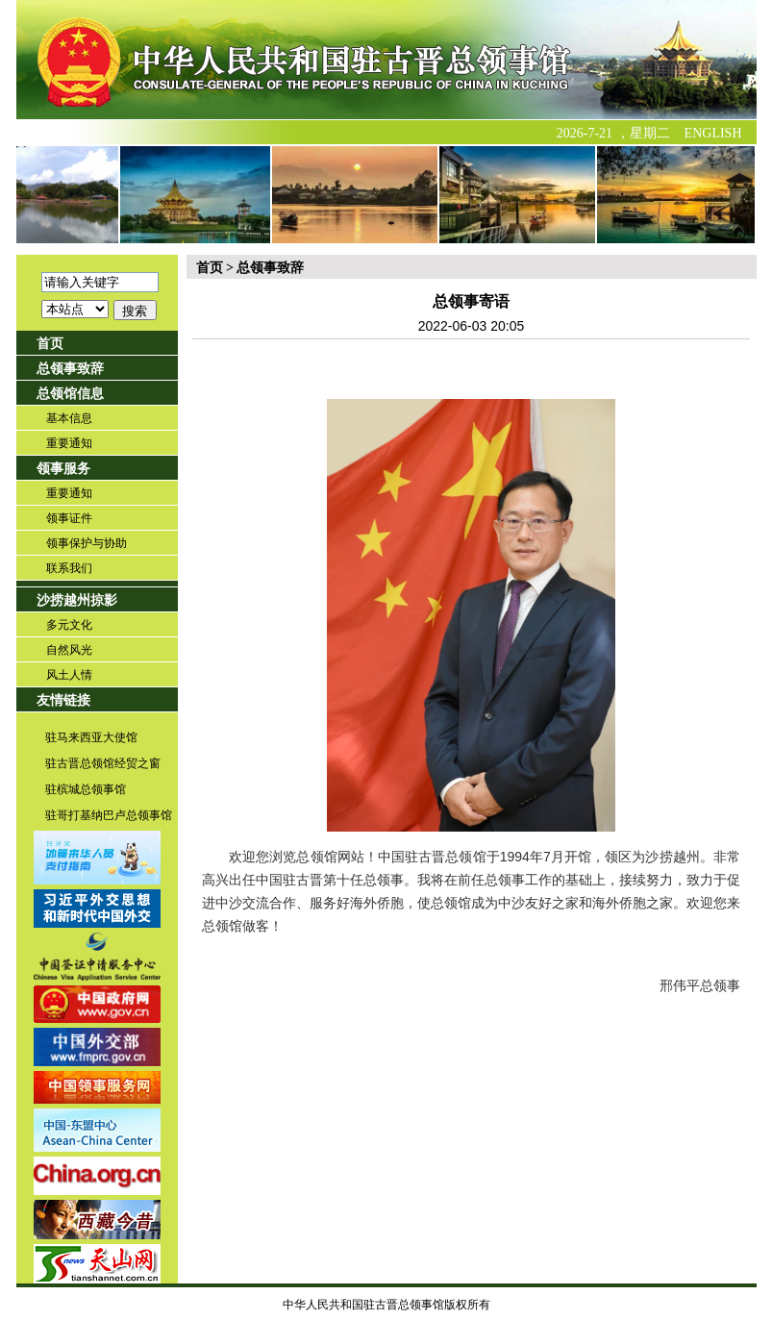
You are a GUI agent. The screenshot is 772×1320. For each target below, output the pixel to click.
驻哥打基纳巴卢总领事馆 (108, 815)
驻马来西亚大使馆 (91, 737)
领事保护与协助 (86, 543)
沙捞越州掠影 (77, 600)
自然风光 (69, 650)
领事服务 (63, 468)
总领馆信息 (70, 393)
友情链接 (63, 700)
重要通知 (69, 443)
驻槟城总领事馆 (85, 789)
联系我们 (69, 568)
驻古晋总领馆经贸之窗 (103, 763)
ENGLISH (713, 133)
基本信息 (69, 418)
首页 (50, 343)
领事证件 (69, 518)
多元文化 (69, 625)
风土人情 (69, 675)
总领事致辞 (70, 368)
